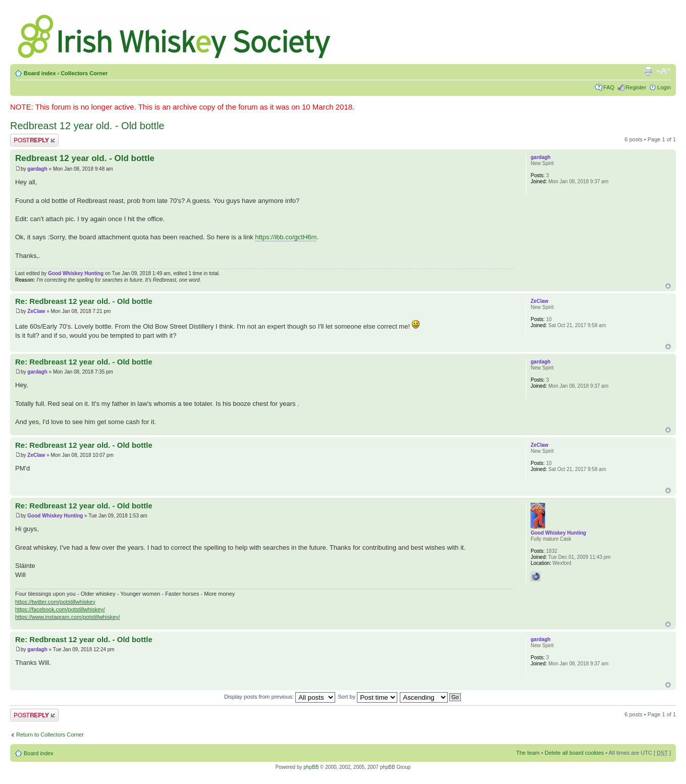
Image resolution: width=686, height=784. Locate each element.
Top (668, 286)
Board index (40, 73)
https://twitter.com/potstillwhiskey (55, 602)
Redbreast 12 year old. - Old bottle (87, 125)
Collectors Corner (84, 73)
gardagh (37, 169)
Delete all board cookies (574, 753)
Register (635, 87)
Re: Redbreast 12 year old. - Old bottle (83, 301)
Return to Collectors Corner (50, 734)
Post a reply (34, 140)
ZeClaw (36, 311)
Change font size (663, 71)
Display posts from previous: (279, 697)
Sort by (367, 697)
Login (664, 87)
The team (528, 753)
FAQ (608, 87)
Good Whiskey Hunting (75, 273)
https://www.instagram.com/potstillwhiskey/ (67, 617)
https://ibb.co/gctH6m (285, 237)
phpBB (311, 767)
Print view (648, 71)
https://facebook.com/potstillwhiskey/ (60, 609)
